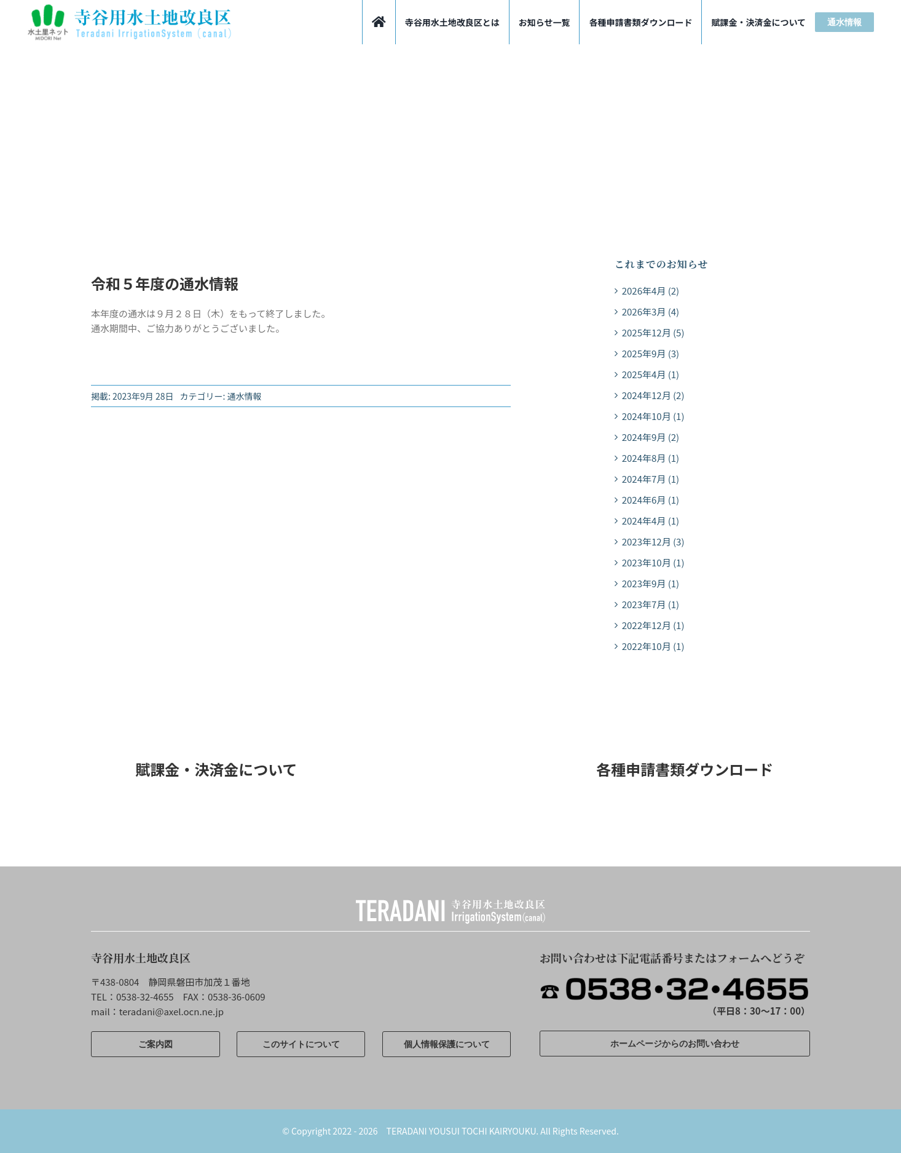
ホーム (102, 181)
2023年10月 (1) (653, 562)
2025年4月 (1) (650, 374)
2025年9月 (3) (650, 353)
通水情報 (244, 396)
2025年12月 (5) (653, 332)
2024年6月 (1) (650, 499)
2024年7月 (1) (650, 478)
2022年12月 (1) (653, 625)
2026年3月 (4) (650, 311)
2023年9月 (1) (650, 583)
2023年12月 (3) (653, 541)
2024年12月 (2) (653, 395)
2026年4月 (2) (650, 290)
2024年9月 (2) (650, 436)
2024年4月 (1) (650, 520)
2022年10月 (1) (653, 646)
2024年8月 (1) (650, 457)
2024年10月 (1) (653, 416)
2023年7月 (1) (650, 604)
